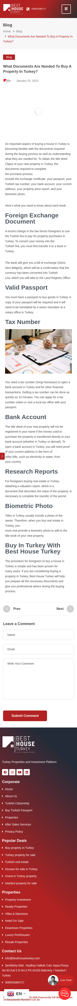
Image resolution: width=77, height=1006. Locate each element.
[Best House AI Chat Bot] (65, 994)
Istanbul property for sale (21, 883)
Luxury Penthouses (17, 935)
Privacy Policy (14, 831)
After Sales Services (18, 824)
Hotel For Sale (14, 920)
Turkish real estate (17, 862)
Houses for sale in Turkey (21, 869)
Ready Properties (16, 906)
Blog (19, 31)
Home (7, 31)
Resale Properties (16, 942)
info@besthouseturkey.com (22, 958)
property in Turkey (41, 164)
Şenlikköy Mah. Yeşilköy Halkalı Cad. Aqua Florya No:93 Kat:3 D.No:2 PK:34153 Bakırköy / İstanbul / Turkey (35, 970)
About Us (11, 796)
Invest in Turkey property (21, 876)
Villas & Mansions (16, 913)
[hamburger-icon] (66, 9)
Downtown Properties (18, 928)
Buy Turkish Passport (18, 810)
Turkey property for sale (20, 855)
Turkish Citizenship (17, 803)
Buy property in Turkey (19, 847)
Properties (11, 817)
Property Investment (18, 899)
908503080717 (14, 982)
